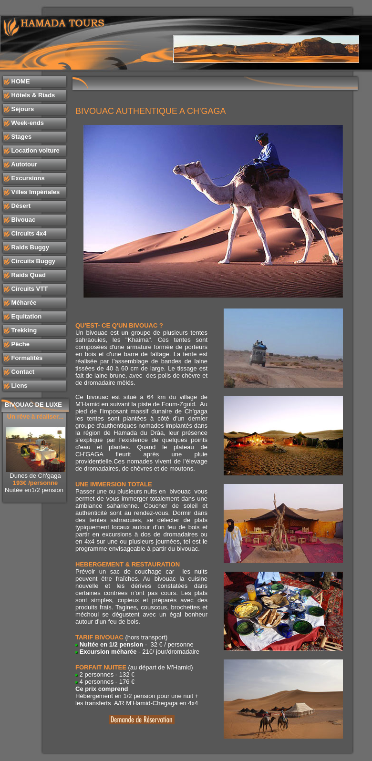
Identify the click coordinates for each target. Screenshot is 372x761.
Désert (20, 205)
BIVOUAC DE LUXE (33, 404)
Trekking (23, 330)
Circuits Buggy (32, 261)
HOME (20, 81)
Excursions (27, 178)
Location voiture (35, 150)
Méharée (23, 302)
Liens (19, 385)
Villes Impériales (35, 191)
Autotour (23, 164)
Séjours (22, 109)
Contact (22, 371)
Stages (20, 136)
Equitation (25, 316)
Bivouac (22, 219)
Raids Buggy (29, 247)
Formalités (26, 357)
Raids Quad (28, 274)
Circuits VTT (29, 288)
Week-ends (27, 122)
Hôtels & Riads (32, 95)
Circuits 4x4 (28, 233)
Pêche (20, 344)
